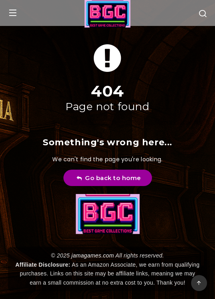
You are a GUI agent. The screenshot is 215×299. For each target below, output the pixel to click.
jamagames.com (92, 255)
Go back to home (108, 178)
